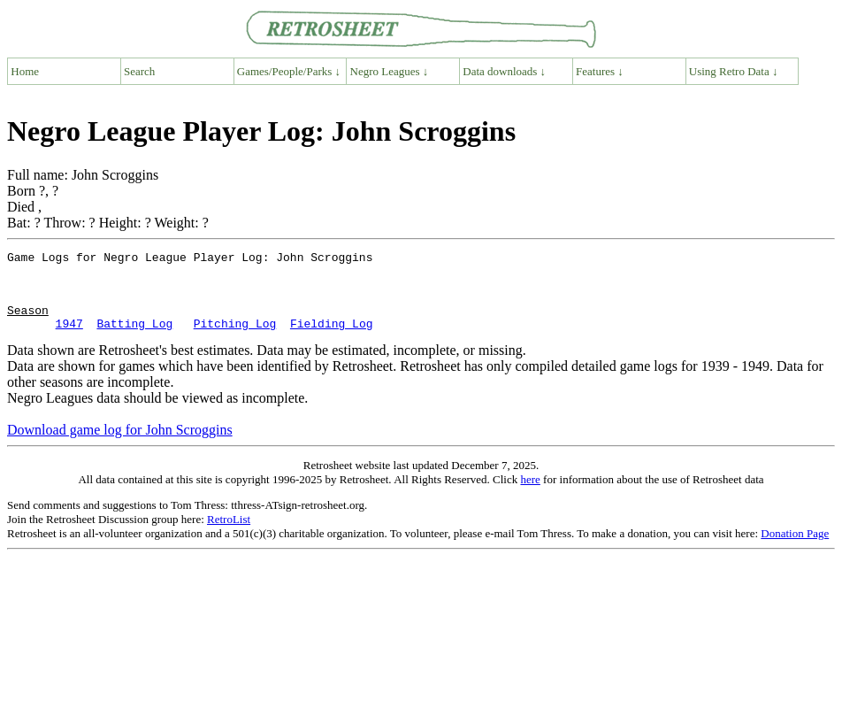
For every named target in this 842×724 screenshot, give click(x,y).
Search (139, 71)
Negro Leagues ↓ (389, 71)
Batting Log (134, 339)
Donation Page (795, 549)
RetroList (228, 535)
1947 (69, 339)
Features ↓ (600, 71)
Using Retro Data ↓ (733, 71)
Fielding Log (331, 339)
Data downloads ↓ (504, 71)
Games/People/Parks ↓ (289, 71)
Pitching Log (235, 339)
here (530, 495)
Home (25, 71)
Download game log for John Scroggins (120, 445)
